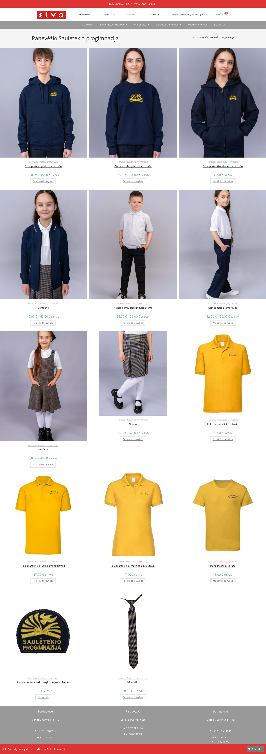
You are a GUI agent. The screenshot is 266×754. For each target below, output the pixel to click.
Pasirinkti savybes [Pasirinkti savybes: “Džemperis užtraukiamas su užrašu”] (223, 181)
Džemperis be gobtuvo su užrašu (133, 166)
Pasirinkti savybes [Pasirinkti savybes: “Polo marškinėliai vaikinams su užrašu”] (43, 580)
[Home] (194, 37)
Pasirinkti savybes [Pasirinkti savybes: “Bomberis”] (43, 323)
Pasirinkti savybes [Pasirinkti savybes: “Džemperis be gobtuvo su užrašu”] (133, 181)
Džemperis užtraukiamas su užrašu (223, 166)
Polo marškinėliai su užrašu (222, 424)
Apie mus (131, 14)
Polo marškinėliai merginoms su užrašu (133, 565)
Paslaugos (109, 14)
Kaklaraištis (133, 682)
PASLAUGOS (220, 24)
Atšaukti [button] (257, 749)
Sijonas (133, 424)
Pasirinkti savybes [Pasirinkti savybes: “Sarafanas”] (43, 464)
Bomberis (43, 307)
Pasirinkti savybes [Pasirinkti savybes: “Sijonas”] (133, 439)
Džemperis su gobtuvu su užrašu (43, 166)
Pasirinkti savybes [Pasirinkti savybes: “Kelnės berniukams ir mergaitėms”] (133, 323)
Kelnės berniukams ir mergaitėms (133, 307)
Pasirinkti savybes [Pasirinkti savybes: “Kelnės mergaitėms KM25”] (223, 323)
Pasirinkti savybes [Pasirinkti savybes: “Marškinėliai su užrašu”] (223, 580)
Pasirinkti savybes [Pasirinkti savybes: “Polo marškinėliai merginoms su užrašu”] (133, 580)
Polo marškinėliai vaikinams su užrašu (43, 565)
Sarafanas (43, 449)
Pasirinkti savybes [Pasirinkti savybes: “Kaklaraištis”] (133, 697)
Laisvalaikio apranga (168, 24)
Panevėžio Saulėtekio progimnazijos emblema (43, 682)
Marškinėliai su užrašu (222, 565)
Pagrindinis (85, 14)
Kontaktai (154, 14)
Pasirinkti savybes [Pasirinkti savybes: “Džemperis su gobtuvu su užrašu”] (43, 181)
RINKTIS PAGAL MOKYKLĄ (113, 24)
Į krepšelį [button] (43, 697)
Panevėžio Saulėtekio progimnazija (216, 37)
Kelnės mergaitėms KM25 (222, 307)
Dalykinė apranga (197, 24)
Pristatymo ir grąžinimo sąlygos (189, 14)
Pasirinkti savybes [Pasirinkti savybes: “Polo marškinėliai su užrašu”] (223, 439)
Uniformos (141, 24)
